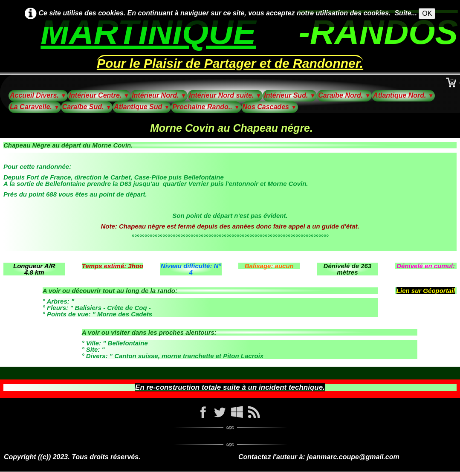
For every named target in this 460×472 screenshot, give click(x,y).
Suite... (405, 13)
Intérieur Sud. (289, 95)
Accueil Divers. (38, 95)
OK (427, 13)
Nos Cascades (270, 106)
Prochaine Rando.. (206, 106)
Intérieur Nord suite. (225, 95)
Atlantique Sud (142, 106)
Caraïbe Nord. (344, 95)
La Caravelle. (35, 106)
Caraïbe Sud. (87, 106)
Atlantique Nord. (403, 95)
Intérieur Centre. (99, 95)
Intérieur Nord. (159, 95)
